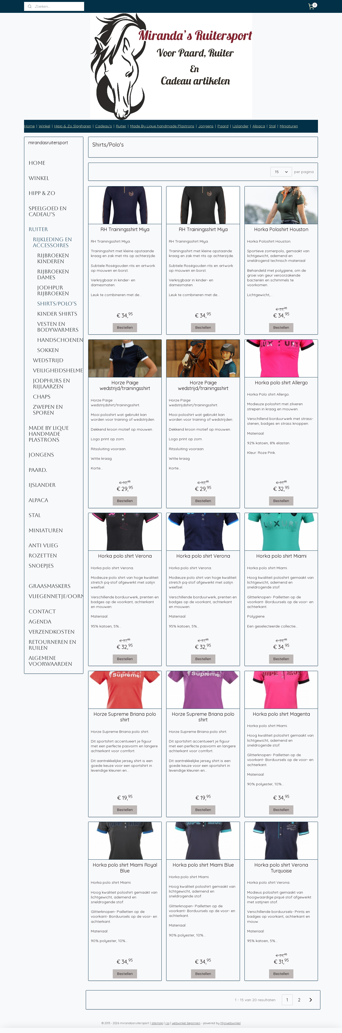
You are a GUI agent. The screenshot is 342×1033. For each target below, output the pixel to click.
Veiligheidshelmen (58, 370)
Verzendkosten (52, 632)
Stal (272, 126)
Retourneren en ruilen (52, 645)
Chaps (41, 396)
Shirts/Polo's (57, 303)
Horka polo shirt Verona (125, 556)
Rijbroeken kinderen (53, 258)
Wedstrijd (48, 360)
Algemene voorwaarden (50, 661)
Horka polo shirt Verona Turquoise (281, 868)
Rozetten (43, 555)
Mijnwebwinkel (230, 1023)
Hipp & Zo (42, 193)
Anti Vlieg (43, 545)
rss (167, 1023)
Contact (42, 611)
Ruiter (121, 126)
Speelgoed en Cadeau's (48, 211)
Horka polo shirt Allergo (281, 383)
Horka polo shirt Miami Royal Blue (125, 868)
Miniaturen (289, 126)
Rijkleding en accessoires (52, 242)
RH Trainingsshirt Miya (124, 229)
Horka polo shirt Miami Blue (203, 865)
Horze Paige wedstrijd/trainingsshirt (125, 385)
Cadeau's (103, 126)
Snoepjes (41, 566)
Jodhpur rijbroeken (53, 290)
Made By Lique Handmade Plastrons (49, 434)
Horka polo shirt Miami (281, 556)
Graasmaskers (50, 586)
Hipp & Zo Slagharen (72, 126)
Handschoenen (60, 340)
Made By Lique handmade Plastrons (162, 126)
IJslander (240, 126)
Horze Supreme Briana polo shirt (125, 717)
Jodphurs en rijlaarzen (51, 383)
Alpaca (258, 126)
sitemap (157, 1023)
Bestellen (125, 327)
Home (29, 126)
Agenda (40, 621)
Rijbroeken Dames (53, 274)
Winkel (44, 126)
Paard (222, 126)
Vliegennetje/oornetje (56, 596)
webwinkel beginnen (186, 1023)
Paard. (38, 470)
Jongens (205, 126)
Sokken (48, 350)
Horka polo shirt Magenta (281, 714)
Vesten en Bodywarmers (58, 327)
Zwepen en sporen (48, 410)
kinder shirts (57, 314)
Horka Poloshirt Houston (281, 229)
